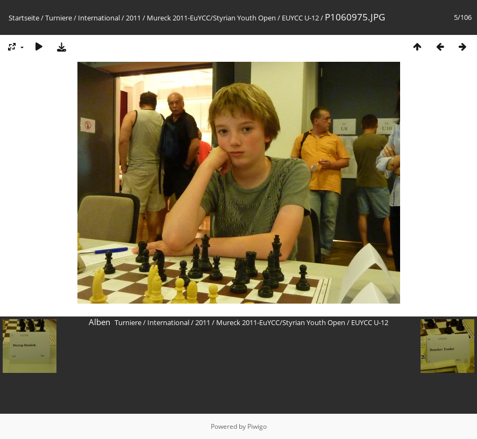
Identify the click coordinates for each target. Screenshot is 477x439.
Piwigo (257, 426)
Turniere (58, 18)
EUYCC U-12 (300, 18)
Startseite (24, 18)
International (99, 18)
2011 (133, 18)
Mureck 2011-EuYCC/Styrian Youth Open (211, 18)
